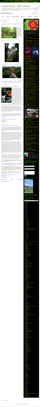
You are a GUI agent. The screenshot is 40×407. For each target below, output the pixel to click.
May (26, 232)
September (27, 224)
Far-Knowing (26, 297)
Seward (26, 374)
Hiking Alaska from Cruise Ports (29, 314)
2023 (26, 207)
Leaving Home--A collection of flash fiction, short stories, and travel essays (31, 40)
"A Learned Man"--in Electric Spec (29, 80)
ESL (25, 292)
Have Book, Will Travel (15, 6)
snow (25, 378)
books (26, 262)
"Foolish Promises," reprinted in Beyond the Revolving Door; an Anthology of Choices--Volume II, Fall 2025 (31, 84)
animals (26, 246)
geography (26, 302)
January (27, 237)
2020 (26, 211)
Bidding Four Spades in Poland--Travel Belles (31, 142)
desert (26, 289)
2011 (26, 240)
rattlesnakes (26, 365)
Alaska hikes (26, 245)
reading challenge (27, 366)
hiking (26, 313)
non (25, 353)
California (26, 269)
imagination (26, 322)
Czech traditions (27, 288)
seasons (26, 373)
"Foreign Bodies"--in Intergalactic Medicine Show (31, 77)
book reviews (5, 121)
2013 (26, 219)
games (26, 301)
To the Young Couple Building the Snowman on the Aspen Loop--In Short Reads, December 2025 (31, 127)
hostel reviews (27, 319)
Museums (26, 342)
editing (26, 290)
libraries (26, 329)
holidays (26, 317)
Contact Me (36, 16)
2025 (26, 205)
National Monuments (28, 349)
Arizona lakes (27, 251)
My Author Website (15, 16)
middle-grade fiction (27, 337)
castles (26, 272)
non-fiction (26, 354)
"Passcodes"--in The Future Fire (29, 78)
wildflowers (26, 391)
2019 (26, 212)
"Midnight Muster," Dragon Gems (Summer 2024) (31, 86)
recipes (26, 367)
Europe (26, 293)
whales (26, 390)
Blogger (27, 404)
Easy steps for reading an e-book (29, 197)
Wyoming (26, 395)
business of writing (27, 267)
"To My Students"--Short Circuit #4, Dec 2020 (31, 66)
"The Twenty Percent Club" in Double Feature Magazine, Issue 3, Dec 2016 (31, 99)
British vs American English (28, 265)
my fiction (26, 344)
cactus (26, 268)
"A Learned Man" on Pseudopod (29, 123)
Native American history (28, 351)
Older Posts (20, 179)
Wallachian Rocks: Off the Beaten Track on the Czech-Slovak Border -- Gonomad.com (31, 149)
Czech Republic (27, 286)
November (27, 221)
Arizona (26, 249)
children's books (27, 276)
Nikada (21, 404)
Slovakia (26, 377)
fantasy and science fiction (28, 296)
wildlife (26, 392)
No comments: (15, 119)
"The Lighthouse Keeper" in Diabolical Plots (31, 60)
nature (18, 82)
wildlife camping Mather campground (30, 393)
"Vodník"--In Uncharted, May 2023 (29, 64)
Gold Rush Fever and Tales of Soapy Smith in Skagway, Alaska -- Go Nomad (31, 138)
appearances (27, 248)
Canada (26, 271)
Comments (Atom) (7, 181)
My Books (8, 16)
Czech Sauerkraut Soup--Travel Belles (30, 141)
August (27, 225)
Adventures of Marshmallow (29, 243)
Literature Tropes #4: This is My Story (9, 125)
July (26, 226)
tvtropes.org (4, 127)
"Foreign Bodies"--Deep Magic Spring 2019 (31, 71)
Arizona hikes (27, 250)
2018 (26, 213)
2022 (26, 208)
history (26, 316)
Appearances (23, 16)
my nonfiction (27, 345)
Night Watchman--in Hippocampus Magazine (31, 134)
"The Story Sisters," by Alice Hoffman (9, 86)
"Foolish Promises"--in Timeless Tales (30, 73)
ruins (25, 371)
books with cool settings (28, 263)
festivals (26, 298)
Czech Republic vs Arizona (28, 287)
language (26, 327)
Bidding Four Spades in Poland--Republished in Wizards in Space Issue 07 (31, 131)
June (26, 231)
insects (26, 324)
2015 (26, 217)
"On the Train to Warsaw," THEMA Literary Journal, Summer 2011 (30, 106)
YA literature (26, 396)
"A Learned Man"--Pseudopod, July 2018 (30, 72)
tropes (4, 177)
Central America (9, 82)
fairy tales (26, 294)
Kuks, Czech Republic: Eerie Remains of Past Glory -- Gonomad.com (31, 148)
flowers (26, 299)
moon (26, 339)
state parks (26, 379)
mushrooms (26, 343)
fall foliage (26, 295)
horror (26, 318)
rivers (25, 369)
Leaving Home (27, 328)
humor (26, 321)
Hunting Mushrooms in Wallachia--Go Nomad (31, 137)
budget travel (5, 82)
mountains (26, 340)
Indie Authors (29, 16)
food (25, 300)
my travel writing (14, 82)
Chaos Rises (26, 275)
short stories (26, 375)
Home (3, 16)
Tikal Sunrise (4, 21)
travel (19, 82)
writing (6, 177)
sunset (26, 380)
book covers (26, 260)
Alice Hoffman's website (13, 115)
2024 (26, 206)
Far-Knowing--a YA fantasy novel (29, 37)
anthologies (26, 247)
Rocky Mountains (27, 370)
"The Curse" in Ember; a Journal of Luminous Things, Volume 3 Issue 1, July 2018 (31, 97)
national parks (27, 350)
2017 (26, 214)
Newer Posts (3, 179)
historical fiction (27, 315)
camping (26, 270)
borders (26, 264)
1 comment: (14, 81)
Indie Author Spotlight (28, 323)
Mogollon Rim (27, 338)
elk (25, 291)
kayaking (26, 326)
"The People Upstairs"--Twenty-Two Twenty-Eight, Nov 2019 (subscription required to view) (31, 68)
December (27, 220)
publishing (26, 364)
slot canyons (26, 376)
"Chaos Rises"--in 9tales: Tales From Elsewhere (31, 79)
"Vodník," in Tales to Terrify (28, 120)
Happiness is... (27, 312)
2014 (26, 218)
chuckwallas (26, 277)
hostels (26, 320)
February (27, 236)
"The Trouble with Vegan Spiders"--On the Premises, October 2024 (30, 61)
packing (26, 355)
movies (26, 341)
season (26, 372)
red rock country (27, 368)
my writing (26, 347)
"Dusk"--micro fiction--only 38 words (30, 74)
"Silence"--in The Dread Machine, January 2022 (31, 65)
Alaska (26, 244)
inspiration (26, 325)
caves (26, 273)
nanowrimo (26, 348)
